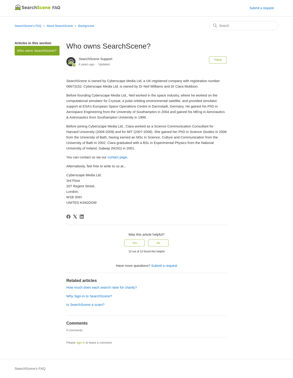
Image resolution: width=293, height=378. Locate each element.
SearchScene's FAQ (28, 26)
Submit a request (262, 8)
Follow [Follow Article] (218, 59)
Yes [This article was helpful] (134, 243)
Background (86, 26)
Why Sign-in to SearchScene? (89, 296)
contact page (117, 157)
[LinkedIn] (82, 217)
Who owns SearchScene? (37, 50)
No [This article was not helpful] (158, 243)
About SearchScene (59, 26)
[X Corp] (75, 217)
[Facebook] (68, 217)
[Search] (244, 25)
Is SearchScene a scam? (85, 304)
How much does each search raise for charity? (101, 287)
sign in (80, 342)
